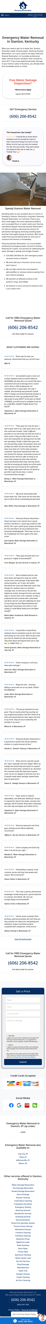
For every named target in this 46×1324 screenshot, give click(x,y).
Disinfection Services (23, 1203)
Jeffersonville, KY (23, 1150)
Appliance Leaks (23, 1232)
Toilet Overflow (23, 1235)
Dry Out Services (23, 1251)
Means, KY (23, 1153)
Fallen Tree (23, 1261)
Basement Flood (23, 1229)
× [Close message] (36, 1312)
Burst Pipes (23, 1238)
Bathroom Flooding (23, 1245)
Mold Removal (23, 1257)
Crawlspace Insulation (23, 1194)
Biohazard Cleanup (23, 1219)
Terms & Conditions (29, 1047)
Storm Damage (23, 1184)
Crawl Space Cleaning (23, 1191)
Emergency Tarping (23, 1197)
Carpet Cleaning (23, 1267)
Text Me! (11, 1026)
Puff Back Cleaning (23, 1226)
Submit (23, 1052)
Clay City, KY (23, 1144)
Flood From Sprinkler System (23, 1213)
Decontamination (23, 1210)
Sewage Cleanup (23, 1264)
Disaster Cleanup (23, 1187)
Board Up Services (23, 1200)
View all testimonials (23, 929)
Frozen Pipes (23, 1242)
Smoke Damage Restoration (23, 1181)
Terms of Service (41, 1308)
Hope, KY (23, 1147)
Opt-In (11, 1035)
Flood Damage (23, 1254)
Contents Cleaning (23, 1222)
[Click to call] (23, 1321)
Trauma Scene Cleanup (23, 1216)
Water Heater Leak (23, 1248)
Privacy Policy (18, 1047)
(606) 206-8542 (35, 14)
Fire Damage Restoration (23, 1178)
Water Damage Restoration (23, 1175)
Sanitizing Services (23, 1207)
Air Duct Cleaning (23, 1270)
